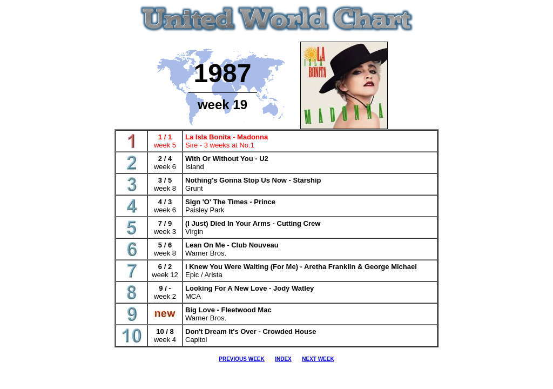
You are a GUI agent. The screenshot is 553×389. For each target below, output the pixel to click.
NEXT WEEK (318, 359)
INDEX (283, 359)
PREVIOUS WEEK (241, 359)
